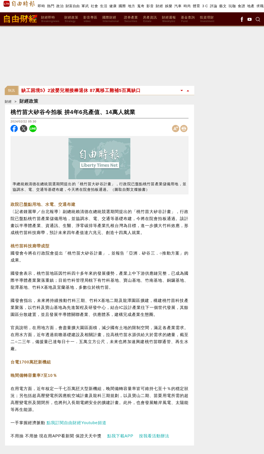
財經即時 (50, 19)
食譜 (241, 6)
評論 (213, 6)
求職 (260, 6)
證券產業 (131, 19)
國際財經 (110, 19)
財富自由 (72, 6)
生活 (103, 6)
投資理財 (207, 19)
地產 (250, 6)
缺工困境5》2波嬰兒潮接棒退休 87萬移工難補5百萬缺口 (81, 90)
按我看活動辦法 (154, 436)
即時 (41, 6)
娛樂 (168, 6)
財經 (159, 6)
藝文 (222, 6)
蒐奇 (140, 6)
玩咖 (232, 6)
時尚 (187, 6)
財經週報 (169, 19)
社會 (94, 6)
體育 (196, 6)
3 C (205, 6)
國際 (122, 6)
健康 (113, 6)
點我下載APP (120, 436)
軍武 (85, 6)
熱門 (50, 6)
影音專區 (90, 19)
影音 (150, 6)
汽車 (178, 6)
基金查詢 (188, 19)
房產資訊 (150, 19)
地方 (131, 6)
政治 (60, 6)
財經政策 (71, 19)
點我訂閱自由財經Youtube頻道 (76, 422)
